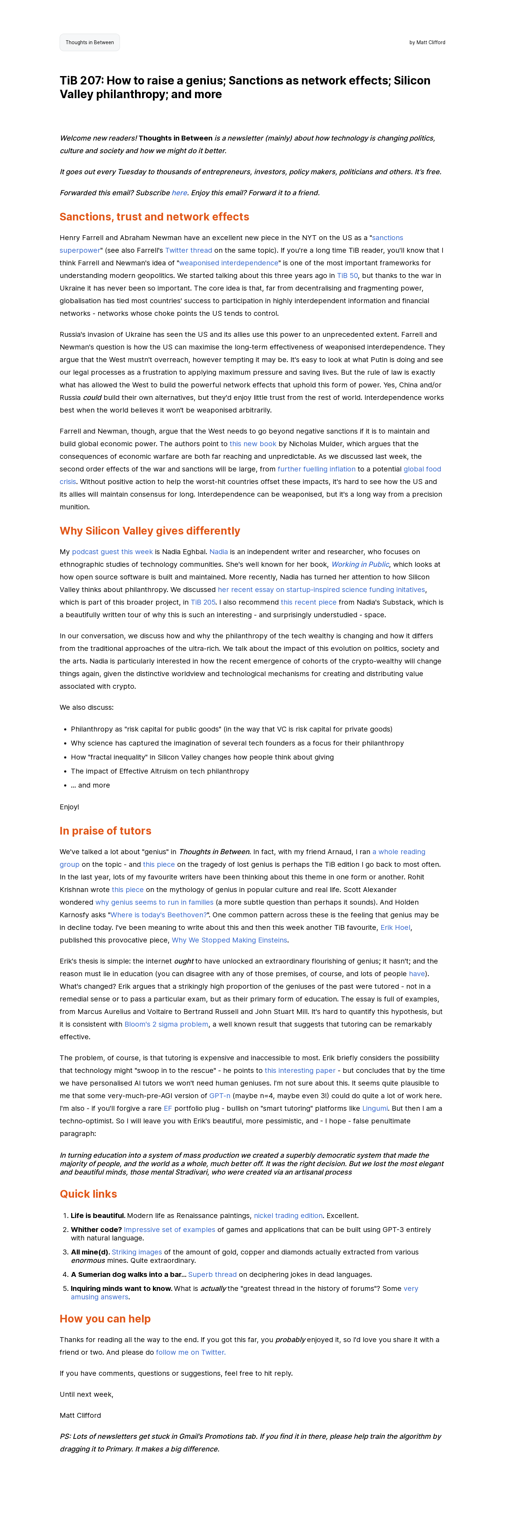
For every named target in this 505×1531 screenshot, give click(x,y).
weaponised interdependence (228, 263)
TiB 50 (347, 275)
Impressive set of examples (169, 1229)
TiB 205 (203, 602)
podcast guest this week (112, 551)
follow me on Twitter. (191, 1352)
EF (168, 1108)
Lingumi (375, 1108)
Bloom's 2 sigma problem (166, 1024)
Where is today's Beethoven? (158, 915)
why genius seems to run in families (154, 902)
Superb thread (212, 1274)
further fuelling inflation (317, 469)
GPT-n (219, 1095)
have (417, 973)
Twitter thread (188, 250)
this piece (159, 864)
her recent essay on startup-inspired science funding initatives (321, 589)
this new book (253, 444)
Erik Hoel (395, 927)
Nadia (218, 551)
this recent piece (309, 602)
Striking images (137, 1252)
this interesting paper (300, 1070)
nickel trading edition (288, 1215)
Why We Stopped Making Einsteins (229, 940)
